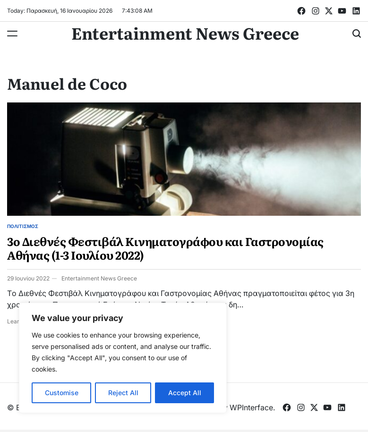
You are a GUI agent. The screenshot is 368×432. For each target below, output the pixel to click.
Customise (61, 393)
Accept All (184, 393)
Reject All (123, 393)
